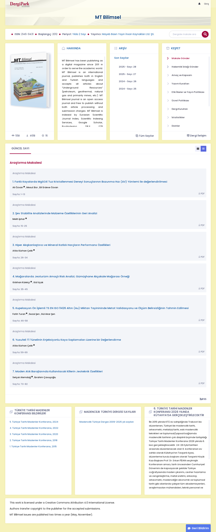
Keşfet (175, 48)
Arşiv (123, 48)
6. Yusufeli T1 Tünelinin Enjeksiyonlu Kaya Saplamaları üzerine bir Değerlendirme (66, 340)
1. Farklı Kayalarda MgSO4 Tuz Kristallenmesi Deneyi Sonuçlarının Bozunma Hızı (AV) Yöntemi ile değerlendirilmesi (89, 181)
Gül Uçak (38, 282)
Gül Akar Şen (48, 314)
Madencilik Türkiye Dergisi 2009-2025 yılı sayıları (106, 421)
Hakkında (74, 48)
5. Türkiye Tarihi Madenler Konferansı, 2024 (34, 421)
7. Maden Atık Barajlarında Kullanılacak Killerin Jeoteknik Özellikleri (57, 371)
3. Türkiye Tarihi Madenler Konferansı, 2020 (34, 434)
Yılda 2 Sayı (79, 34)
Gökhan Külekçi (21, 282)
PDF (201, 193)
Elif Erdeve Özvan (48, 187)
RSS (203, 399)
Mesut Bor (32, 187)
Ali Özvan (17, 187)
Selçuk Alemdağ (21, 377)
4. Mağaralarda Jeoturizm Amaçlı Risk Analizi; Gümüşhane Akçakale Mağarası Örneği (71, 276)
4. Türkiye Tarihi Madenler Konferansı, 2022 (34, 428)
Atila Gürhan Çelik (22, 250)
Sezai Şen (34, 314)
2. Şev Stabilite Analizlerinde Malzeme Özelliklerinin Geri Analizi (54, 213)
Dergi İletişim (196, 135)
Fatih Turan (18, 314)
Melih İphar (18, 219)
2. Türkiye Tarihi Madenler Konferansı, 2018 (33, 440)
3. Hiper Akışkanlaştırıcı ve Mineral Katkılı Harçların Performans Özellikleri (61, 245)
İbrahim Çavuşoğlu (45, 377)
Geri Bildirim (200, 528)
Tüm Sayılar (145, 135)
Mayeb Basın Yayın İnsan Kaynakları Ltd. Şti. (128, 34)
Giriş (206, 3)
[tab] (20, 149)
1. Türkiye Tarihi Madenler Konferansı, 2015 (33, 446)
